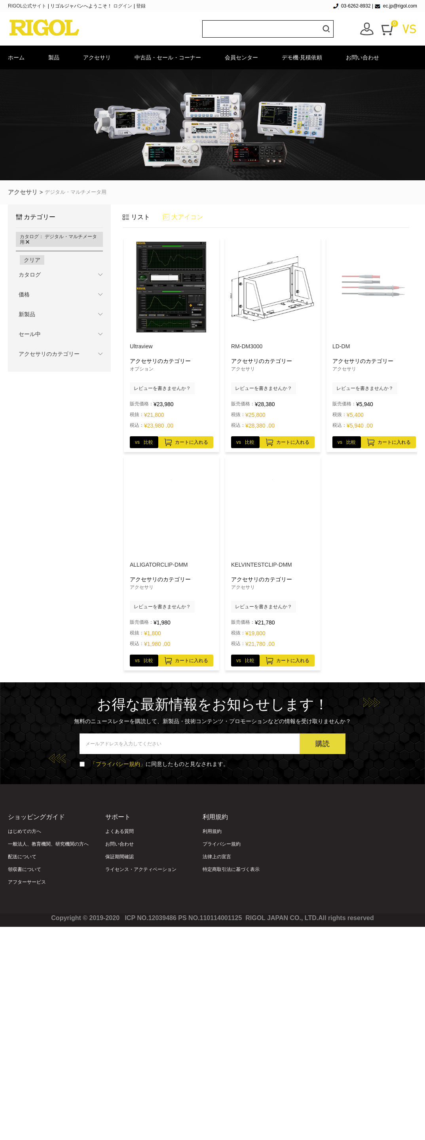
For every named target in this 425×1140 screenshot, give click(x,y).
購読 (322, 744)
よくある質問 (119, 831)
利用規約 (212, 831)
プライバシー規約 (222, 844)
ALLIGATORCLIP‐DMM (159, 564)
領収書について (24, 869)
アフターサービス (27, 882)
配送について (22, 856)
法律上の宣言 (217, 856)
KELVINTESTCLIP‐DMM (261, 564)
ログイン (122, 6)
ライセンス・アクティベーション (140, 869)
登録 (141, 6)
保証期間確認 (119, 856)
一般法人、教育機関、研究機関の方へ (48, 844)
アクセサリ (97, 57)
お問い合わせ (362, 57)
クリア (32, 260)
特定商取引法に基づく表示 (231, 869)
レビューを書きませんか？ (162, 388)
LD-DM (341, 346)
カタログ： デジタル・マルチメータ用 (58, 239)
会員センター (241, 57)
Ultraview (141, 346)
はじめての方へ (24, 831)
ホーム (16, 57)
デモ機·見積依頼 (302, 57)
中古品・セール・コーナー (168, 57)
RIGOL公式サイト (28, 6)
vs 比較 (144, 442)
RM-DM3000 (246, 346)
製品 (53, 57)
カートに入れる (185, 441)
